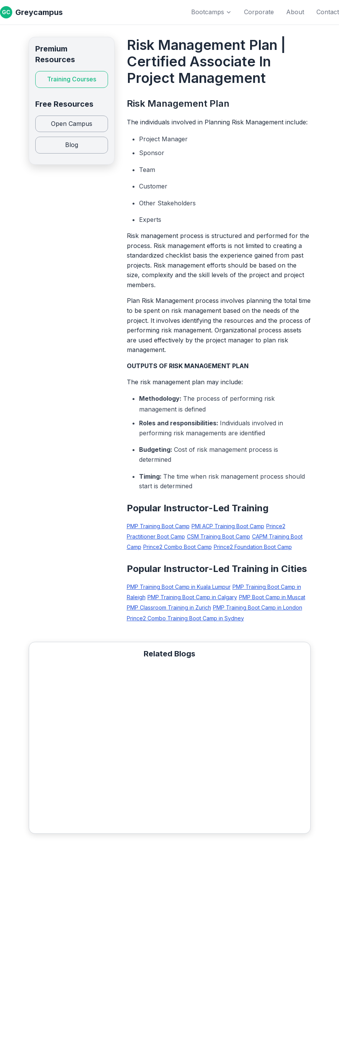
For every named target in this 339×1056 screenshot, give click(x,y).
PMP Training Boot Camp (158, 526)
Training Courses (71, 79)
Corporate (259, 12)
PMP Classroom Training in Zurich (169, 607)
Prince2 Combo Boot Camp (177, 547)
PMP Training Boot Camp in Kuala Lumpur (179, 586)
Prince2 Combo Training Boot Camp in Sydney (185, 618)
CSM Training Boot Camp (218, 536)
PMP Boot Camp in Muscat (272, 597)
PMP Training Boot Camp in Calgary (192, 597)
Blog (71, 145)
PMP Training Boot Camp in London (257, 607)
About (295, 12)
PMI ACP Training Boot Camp (228, 526)
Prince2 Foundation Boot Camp (253, 547)
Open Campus (71, 123)
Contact (327, 12)
